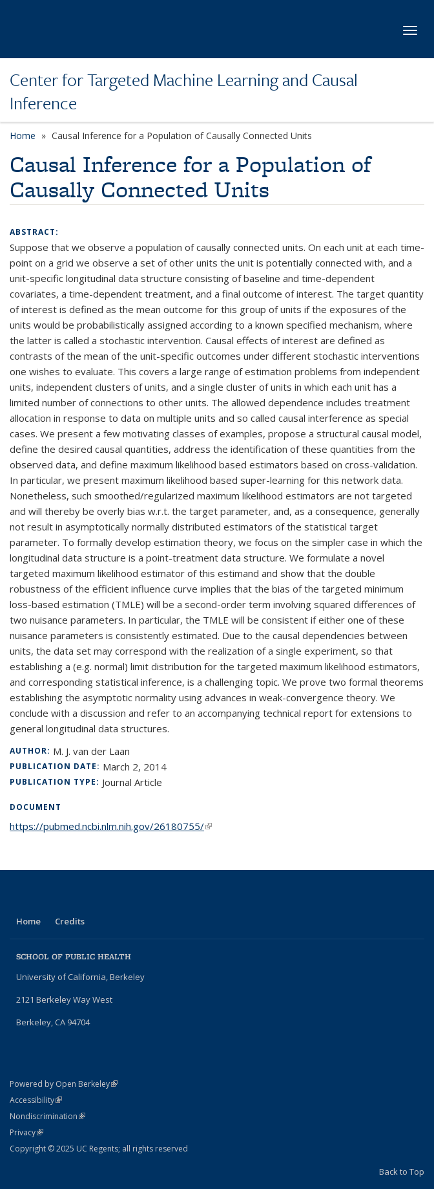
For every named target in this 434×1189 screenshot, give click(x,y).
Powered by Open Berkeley (64, 1083)
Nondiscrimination (47, 1116)
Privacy (26, 1132)
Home (23, 135)
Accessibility (36, 1100)
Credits (70, 921)
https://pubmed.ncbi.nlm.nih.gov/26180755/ (111, 826)
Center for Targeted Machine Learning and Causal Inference (184, 91)
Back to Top (401, 1171)
